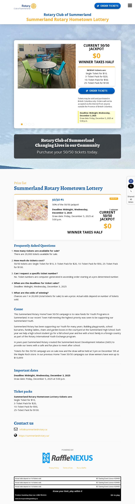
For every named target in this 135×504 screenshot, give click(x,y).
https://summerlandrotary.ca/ (34, 435)
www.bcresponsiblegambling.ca (26, 499)
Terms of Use (68, 468)
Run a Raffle (81, 468)
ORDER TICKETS (107, 5)
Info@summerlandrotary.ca (33, 429)
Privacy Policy (54, 468)
